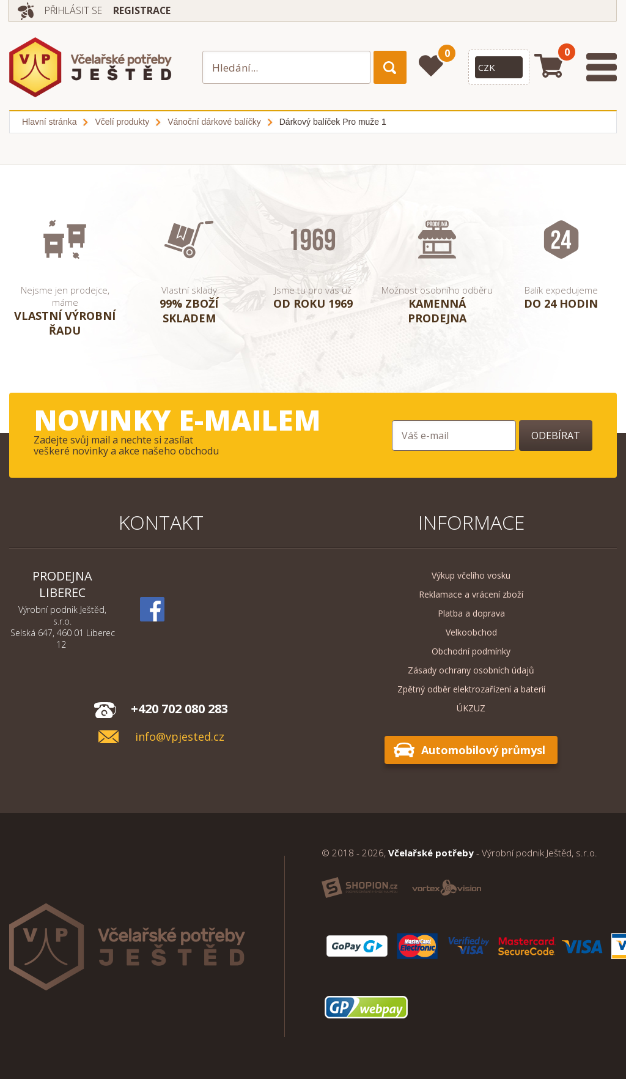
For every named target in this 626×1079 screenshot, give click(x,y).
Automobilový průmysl (483, 750)
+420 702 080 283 (179, 708)
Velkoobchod (471, 632)
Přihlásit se (75, 10)
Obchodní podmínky (471, 651)
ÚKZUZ (471, 708)
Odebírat (555, 435)
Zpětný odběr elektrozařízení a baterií (471, 689)
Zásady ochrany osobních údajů (471, 670)
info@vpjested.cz (179, 736)
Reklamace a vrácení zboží (471, 594)
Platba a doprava (471, 613)
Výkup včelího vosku (471, 575)
